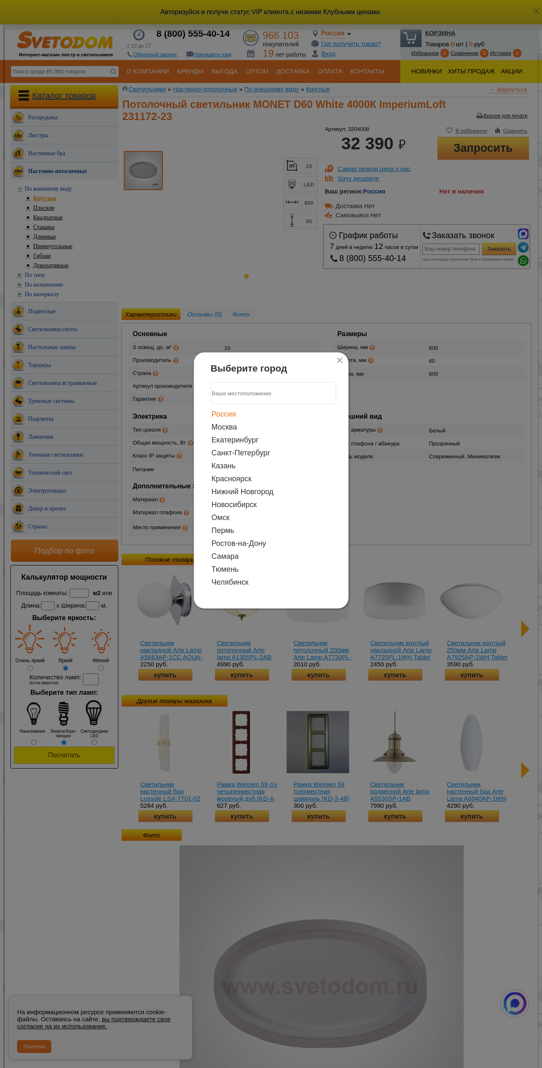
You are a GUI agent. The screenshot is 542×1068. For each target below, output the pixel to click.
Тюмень (225, 569)
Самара (225, 556)
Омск (221, 517)
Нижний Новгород (243, 492)
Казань (224, 466)
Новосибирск (234, 504)
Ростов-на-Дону (239, 543)
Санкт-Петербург (241, 453)
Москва (224, 427)
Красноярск (232, 479)
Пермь (223, 530)
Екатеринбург (235, 440)
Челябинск (230, 582)
